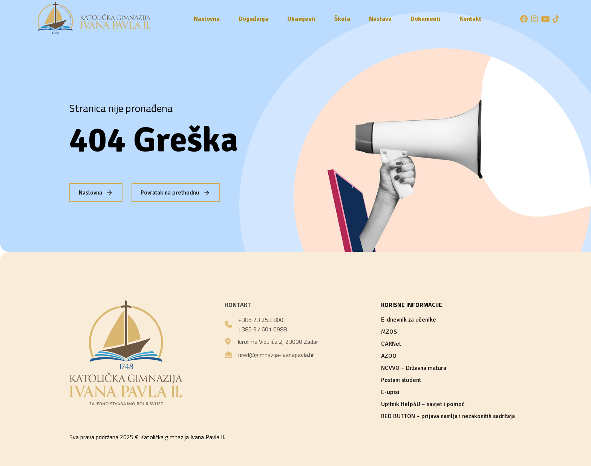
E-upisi (390, 392)
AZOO (389, 356)
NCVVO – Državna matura (413, 368)
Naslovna (207, 19)
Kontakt (470, 19)
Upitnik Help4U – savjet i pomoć (423, 404)
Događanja (253, 19)
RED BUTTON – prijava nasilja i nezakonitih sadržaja (448, 416)
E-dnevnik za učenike (408, 319)
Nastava (380, 19)
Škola (342, 19)
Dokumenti (425, 19)
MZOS (389, 332)
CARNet (391, 344)
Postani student (401, 380)
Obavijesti (301, 19)
